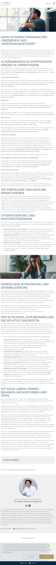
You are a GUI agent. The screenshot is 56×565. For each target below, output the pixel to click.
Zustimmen (46, 556)
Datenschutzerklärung (7, 552)
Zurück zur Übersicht (28, 538)
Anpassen (30, 556)
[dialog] (28, 551)
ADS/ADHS (12, 469)
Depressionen (19, 72)
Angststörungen (32, 72)
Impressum (45, 550)
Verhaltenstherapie (7, 418)
